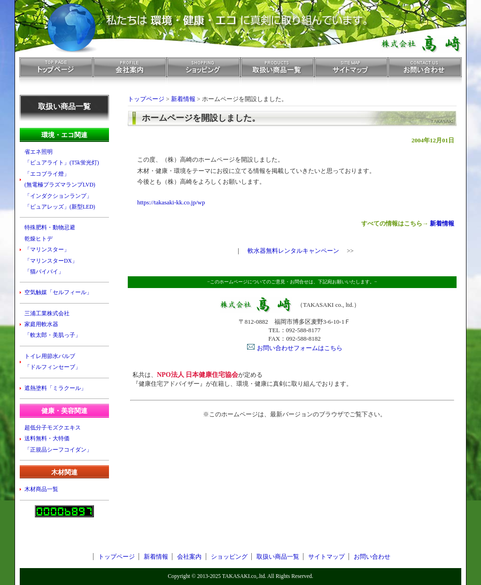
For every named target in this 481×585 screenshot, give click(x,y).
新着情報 (442, 223)
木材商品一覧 (41, 489)
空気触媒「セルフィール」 (58, 292)
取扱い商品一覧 (277, 73)
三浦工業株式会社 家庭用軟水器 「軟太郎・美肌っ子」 (52, 325)
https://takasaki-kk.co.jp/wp (171, 202)
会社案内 (130, 73)
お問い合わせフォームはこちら (299, 347)
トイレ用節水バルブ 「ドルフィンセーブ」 (52, 361)
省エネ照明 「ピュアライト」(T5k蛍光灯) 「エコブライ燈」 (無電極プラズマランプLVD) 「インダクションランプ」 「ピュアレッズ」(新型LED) (61, 179)
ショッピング (203, 73)
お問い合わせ (425, 73)
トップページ (56, 73)
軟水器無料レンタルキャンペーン (293, 250)
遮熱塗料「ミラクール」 (55, 388)
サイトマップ (351, 73)
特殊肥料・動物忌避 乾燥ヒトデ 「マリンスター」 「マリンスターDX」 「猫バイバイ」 (51, 250)
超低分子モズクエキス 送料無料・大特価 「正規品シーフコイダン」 (58, 439)
